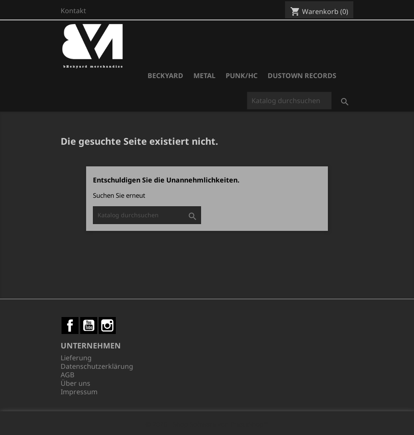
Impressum (79, 391)
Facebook (70, 325)
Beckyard (165, 75)
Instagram (107, 325)
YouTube (88, 325)
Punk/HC (241, 75)
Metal (204, 75)
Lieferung (76, 357)
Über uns (75, 383)
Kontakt (73, 10)
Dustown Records (302, 75)
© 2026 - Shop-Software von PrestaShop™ (207, 424)
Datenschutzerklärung (97, 366)
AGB (67, 374)
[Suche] (289, 100)
